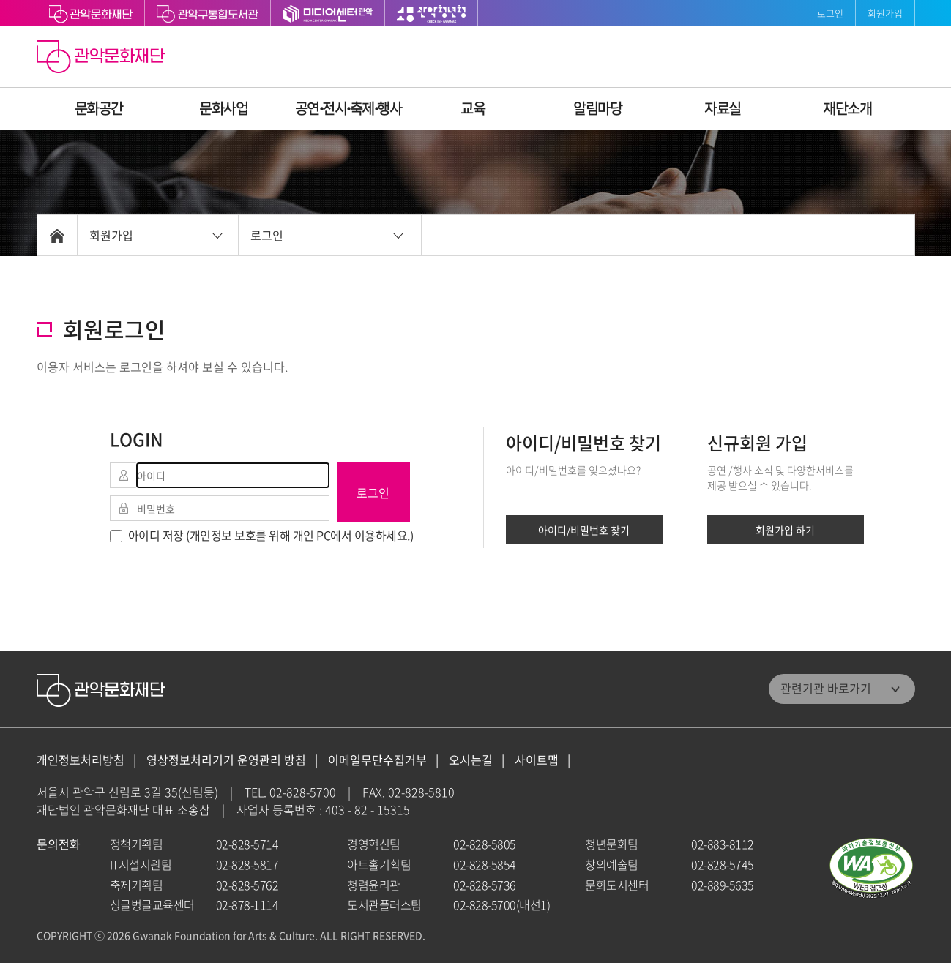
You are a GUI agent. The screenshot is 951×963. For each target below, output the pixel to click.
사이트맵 (537, 760)
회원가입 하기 (785, 529)
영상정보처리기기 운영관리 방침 (226, 760)
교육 (472, 108)
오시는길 (471, 760)
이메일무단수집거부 (377, 760)
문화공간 (99, 108)
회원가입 (885, 13)
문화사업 (223, 108)
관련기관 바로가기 (825, 688)
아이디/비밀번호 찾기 (584, 529)
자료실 (722, 108)
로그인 (830, 13)
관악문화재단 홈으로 (102, 58)
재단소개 (847, 108)
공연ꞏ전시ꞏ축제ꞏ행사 (348, 108)
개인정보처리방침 (80, 760)
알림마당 (597, 108)
